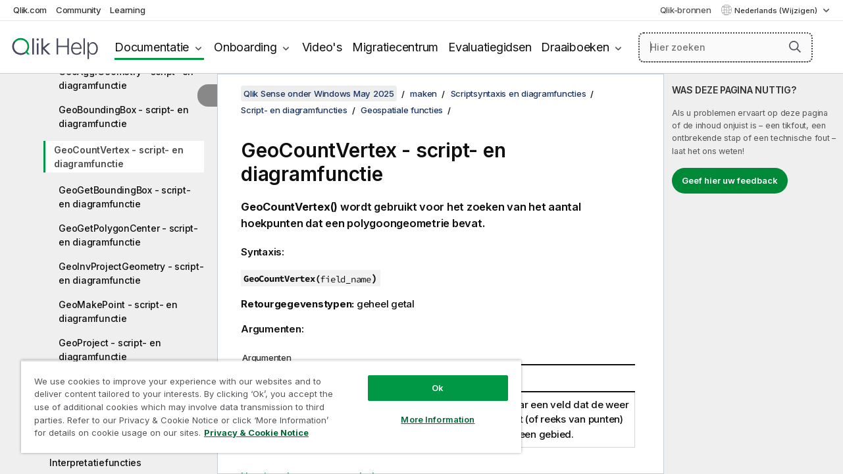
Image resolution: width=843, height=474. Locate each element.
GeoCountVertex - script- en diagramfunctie (118, 156)
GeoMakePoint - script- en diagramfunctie (118, 311)
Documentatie (152, 47)
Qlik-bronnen (685, 10)
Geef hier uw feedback (730, 180)
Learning (127, 10)
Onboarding (245, 47)
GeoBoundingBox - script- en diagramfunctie (123, 116)
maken (423, 93)
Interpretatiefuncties (95, 462)
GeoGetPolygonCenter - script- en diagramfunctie (128, 235)
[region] (265, 401)
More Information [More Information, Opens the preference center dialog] (428, 409)
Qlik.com (30, 10)
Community (78, 10)
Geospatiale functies (402, 110)
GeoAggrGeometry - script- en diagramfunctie (126, 78)
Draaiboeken (575, 47)
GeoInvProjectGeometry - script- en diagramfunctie (131, 273)
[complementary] (753, 274)
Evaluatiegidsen (489, 47)
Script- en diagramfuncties (294, 110)
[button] (795, 46)
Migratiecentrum (395, 47)
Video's (322, 47)
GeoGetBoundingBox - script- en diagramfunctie (124, 196)
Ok (428, 378)
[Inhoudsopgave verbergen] (207, 95)
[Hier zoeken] (725, 47)
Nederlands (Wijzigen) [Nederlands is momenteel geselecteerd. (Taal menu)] (776, 10)
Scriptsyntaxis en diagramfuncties (518, 93)
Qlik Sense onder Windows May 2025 (318, 93)
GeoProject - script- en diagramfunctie (110, 349)
